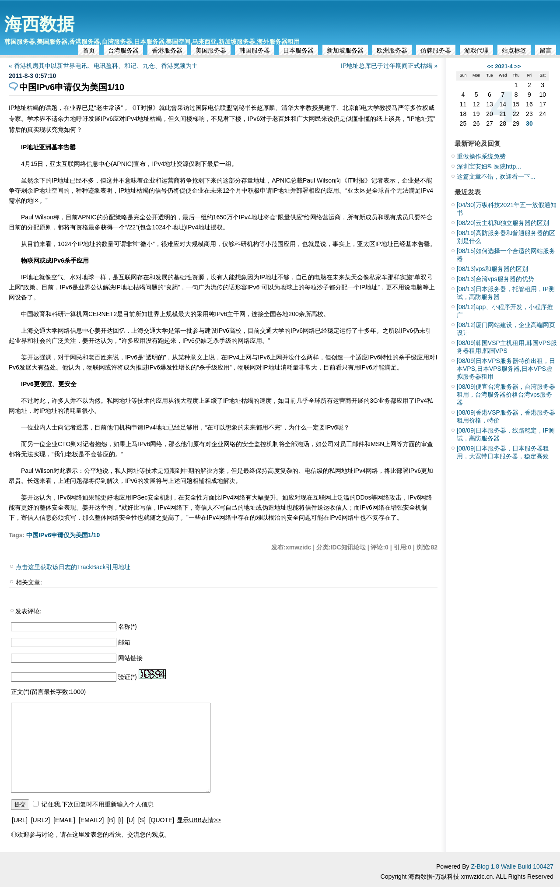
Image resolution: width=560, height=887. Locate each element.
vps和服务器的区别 (492, 268)
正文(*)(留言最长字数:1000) (48, 691)
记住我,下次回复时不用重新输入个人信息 (98, 804)
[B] (111, 820)
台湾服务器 (123, 50)
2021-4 (503, 66)
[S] (142, 820)
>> (517, 66)
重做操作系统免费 (481, 156)
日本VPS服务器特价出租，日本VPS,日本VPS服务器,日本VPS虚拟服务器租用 (506, 368)
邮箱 (124, 642)
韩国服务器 (254, 50)
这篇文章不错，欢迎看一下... (496, 176)
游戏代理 (476, 50)
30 (529, 123)
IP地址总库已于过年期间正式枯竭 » (389, 65)
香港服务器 (167, 50)
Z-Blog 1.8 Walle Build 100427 (512, 866)
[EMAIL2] (91, 820)
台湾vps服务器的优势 (495, 278)
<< (489, 66)
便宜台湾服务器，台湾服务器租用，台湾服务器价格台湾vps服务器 (506, 394)
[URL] (20, 820)
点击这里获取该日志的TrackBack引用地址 (73, 566)
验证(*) (127, 676)
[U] (131, 820)
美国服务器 (211, 50)
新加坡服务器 (345, 50)
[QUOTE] (162, 820)
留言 (545, 50)
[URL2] (40, 820)
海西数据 (39, 24)
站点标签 (514, 50)
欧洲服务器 (392, 50)
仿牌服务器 (435, 50)
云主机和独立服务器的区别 (503, 222)
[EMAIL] (64, 820)
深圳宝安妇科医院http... (489, 166)
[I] (120, 820)
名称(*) (127, 626)
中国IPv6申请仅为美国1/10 (63, 535)
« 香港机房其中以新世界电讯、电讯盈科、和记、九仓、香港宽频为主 (103, 65)
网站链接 (130, 658)
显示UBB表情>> (199, 820)
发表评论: (28, 611)
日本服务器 (298, 50)
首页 (89, 50)
